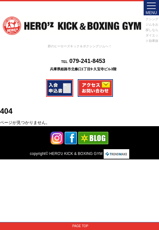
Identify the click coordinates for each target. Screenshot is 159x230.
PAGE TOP (80, 226)
